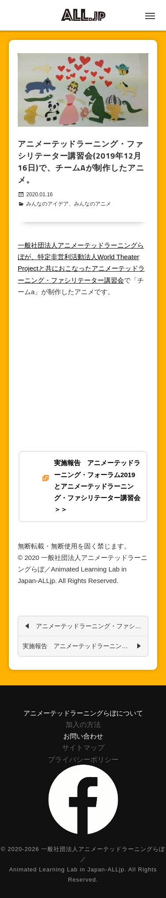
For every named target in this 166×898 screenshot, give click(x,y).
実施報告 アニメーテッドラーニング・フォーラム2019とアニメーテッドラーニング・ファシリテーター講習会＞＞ (97, 486)
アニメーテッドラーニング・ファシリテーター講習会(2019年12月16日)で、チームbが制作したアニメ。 (89, 625)
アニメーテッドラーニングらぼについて (83, 713)
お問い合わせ (83, 736)
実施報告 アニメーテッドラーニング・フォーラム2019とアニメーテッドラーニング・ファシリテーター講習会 (83, 645)
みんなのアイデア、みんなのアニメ (68, 204)
